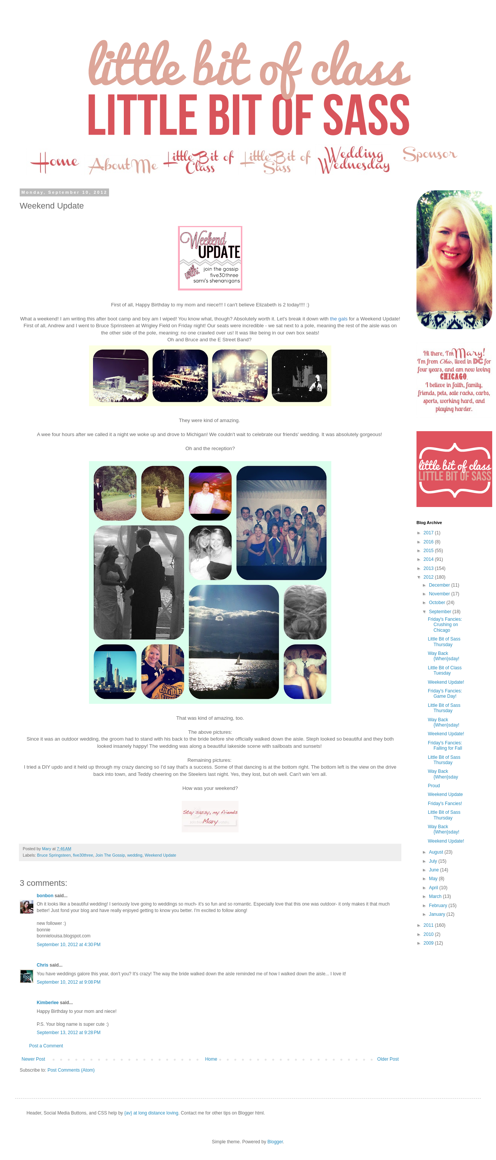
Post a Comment (46, 1046)
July (433, 861)
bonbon (45, 895)
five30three (83, 855)
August (437, 852)
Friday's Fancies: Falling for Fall (445, 745)
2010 (429, 934)
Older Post (388, 1059)
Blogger (275, 1141)
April (434, 887)
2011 (429, 925)
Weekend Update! (446, 682)
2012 (429, 577)
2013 (429, 568)
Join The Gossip (110, 855)
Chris (42, 965)
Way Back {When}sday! (443, 656)
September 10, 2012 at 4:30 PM (68, 944)
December (440, 585)
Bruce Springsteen (54, 855)
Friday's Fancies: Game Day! (445, 693)
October (437, 602)
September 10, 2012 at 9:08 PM (68, 982)
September (440, 611)
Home (211, 1059)
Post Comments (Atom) (71, 1070)
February (438, 905)
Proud (434, 785)
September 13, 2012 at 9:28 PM (68, 1032)
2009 (429, 943)
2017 (429, 532)
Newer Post (33, 1059)
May (434, 878)
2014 (429, 559)
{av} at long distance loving (151, 1113)
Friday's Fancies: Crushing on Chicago (445, 625)
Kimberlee (48, 1002)
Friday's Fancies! (445, 803)
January (437, 914)
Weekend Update (160, 855)
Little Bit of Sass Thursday (444, 641)
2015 (429, 550)
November (440, 593)
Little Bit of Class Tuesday (445, 670)
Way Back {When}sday (443, 774)
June (434, 870)
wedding (134, 855)
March (436, 896)
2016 (429, 542)
